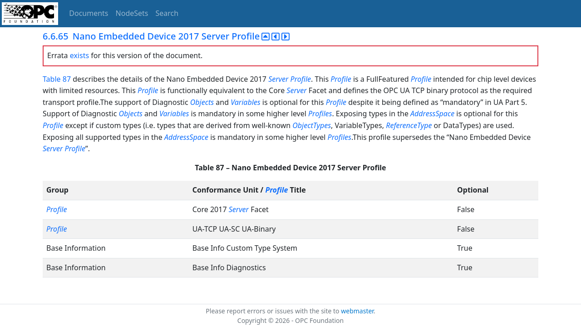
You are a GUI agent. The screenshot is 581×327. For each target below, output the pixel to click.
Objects (202, 102)
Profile (300, 79)
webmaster (357, 311)
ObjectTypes (311, 125)
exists (79, 55)
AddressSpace (432, 114)
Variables (245, 102)
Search (167, 13)
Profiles (320, 114)
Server (278, 79)
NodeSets (132, 13)
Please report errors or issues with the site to (273, 311)
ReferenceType (409, 125)
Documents (88, 13)
